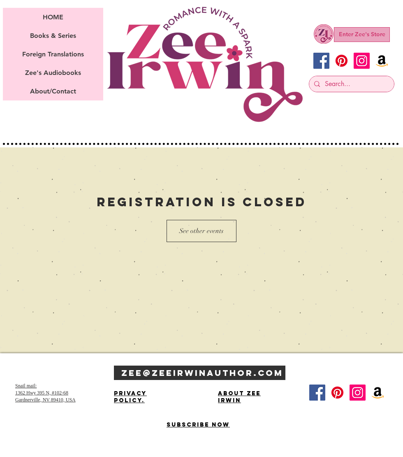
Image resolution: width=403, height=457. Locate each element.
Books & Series (53, 36)
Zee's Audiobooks (53, 73)
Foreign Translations (53, 54)
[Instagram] (362, 61)
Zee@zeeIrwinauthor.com (202, 373)
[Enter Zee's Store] (362, 34)
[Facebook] (321, 61)
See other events (201, 231)
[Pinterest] (342, 61)
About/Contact (53, 91)
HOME (53, 17)
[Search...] (351, 84)
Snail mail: (26, 386)
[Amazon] (382, 61)
